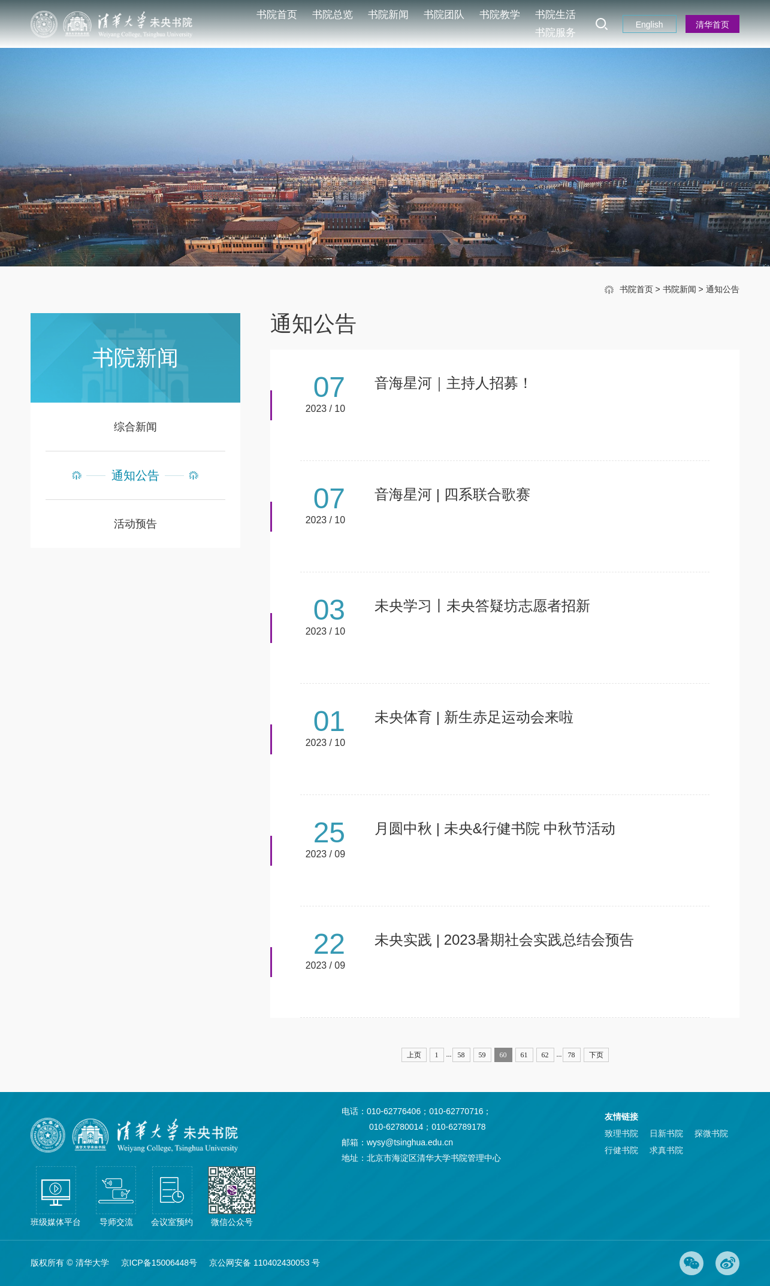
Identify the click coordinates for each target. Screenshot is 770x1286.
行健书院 (621, 1150)
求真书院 (666, 1150)
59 (482, 1055)
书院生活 (555, 14)
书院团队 (444, 14)
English (649, 24)
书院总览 (332, 14)
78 (571, 1055)
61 (524, 1055)
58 (461, 1055)
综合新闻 (135, 427)
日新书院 (666, 1133)
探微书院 (711, 1133)
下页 (596, 1055)
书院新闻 (388, 14)
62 (545, 1055)
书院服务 (555, 32)
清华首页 (712, 24)
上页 (414, 1055)
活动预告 (135, 524)
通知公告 (722, 289)
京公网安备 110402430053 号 (264, 1262)
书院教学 (499, 14)
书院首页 (276, 14)
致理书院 (621, 1133)
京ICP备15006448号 (159, 1262)
